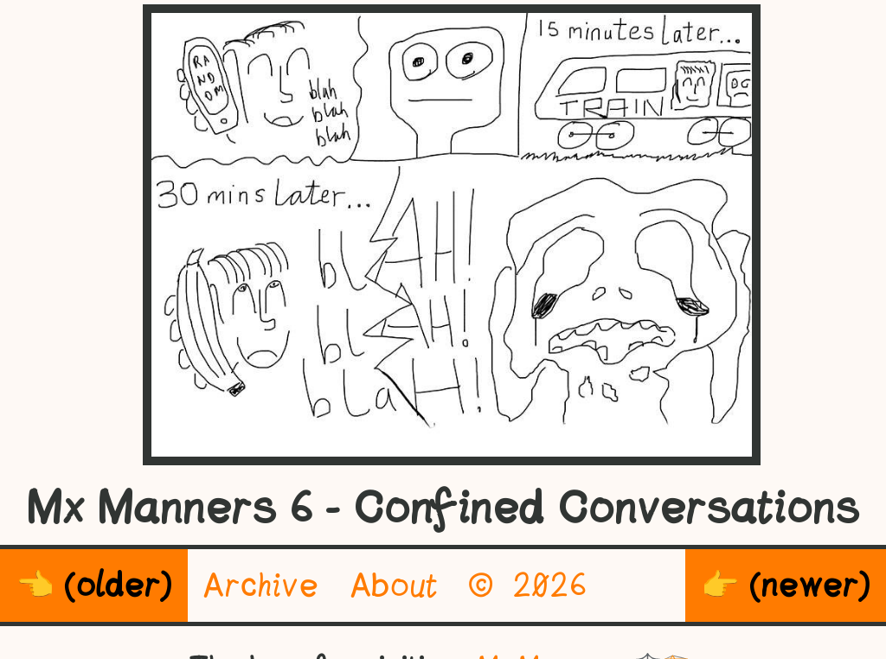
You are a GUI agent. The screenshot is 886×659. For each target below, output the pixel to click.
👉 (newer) (785, 585)
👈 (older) (94, 585)
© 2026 (528, 585)
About (394, 585)
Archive (261, 585)
